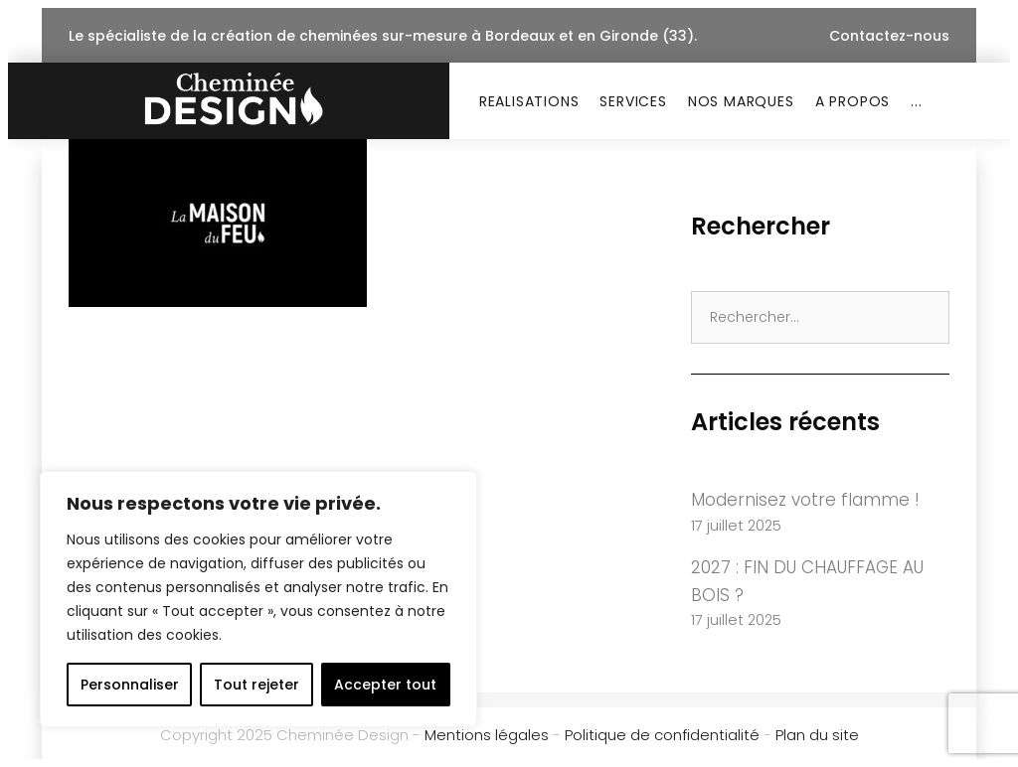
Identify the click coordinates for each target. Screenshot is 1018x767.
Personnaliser (130, 684)
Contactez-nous (889, 36)
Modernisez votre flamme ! (805, 500)
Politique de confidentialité (662, 734)
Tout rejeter (256, 684)
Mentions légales (486, 734)
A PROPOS (852, 101)
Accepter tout (385, 684)
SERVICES (632, 101)
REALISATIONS (529, 101)
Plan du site (817, 734)
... (916, 101)
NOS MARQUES (741, 101)
